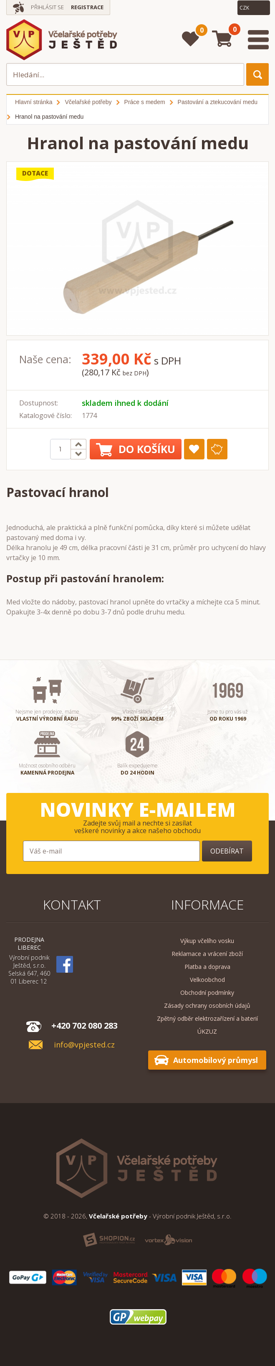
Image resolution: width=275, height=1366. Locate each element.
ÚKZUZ (207, 1031)
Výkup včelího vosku (207, 941)
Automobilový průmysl (215, 1060)
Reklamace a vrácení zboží (207, 954)
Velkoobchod (207, 980)
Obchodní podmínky (207, 992)
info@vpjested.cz (84, 1044)
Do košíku (135, 449)
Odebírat (227, 851)
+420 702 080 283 (84, 1025)
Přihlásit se (47, 7)
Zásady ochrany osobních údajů (207, 1005)
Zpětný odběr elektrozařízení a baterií (207, 1018)
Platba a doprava (207, 967)
